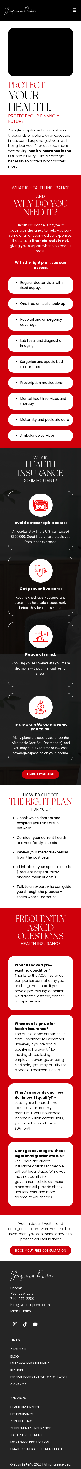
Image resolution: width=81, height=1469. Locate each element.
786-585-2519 (22, 1293)
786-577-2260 (22, 1298)
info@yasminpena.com (30, 1304)
